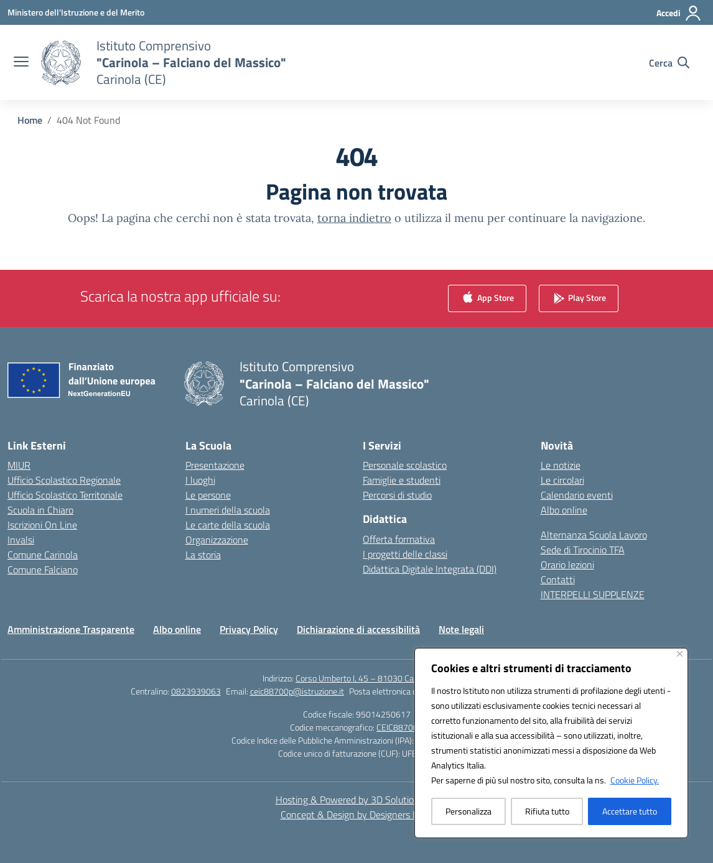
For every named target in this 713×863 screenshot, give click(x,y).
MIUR (18, 465)
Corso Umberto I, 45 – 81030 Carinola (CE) (373, 678)
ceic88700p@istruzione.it (297, 691)
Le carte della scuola (227, 524)
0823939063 (196, 691)
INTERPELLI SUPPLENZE (593, 594)
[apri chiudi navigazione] (21, 62)
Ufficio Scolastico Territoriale (65, 494)
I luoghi (200, 480)
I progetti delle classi (405, 554)
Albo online (564, 509)
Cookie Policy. (634, 780)
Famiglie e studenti (401, 480)
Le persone (208, 494)
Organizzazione (216, 539)
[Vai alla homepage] (191, 62)
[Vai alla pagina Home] (29, 120)
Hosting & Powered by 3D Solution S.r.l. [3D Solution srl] (357, 799)
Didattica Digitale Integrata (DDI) (429, 568)
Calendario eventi (577, 494)
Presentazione (215, 465)
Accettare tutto (629, 811)
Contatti (558, 579)
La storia (203, 554)
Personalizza (468, 811)
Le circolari (562, 480)
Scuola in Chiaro (40, 509)
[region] (551, 743)
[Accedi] (679, 13)
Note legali (461, 629)
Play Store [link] (578, 299)
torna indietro (354, 218)
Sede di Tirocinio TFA (583, 549)
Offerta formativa (399, 539)
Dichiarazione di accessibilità (358, 629)
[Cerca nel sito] (669, 63)
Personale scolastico (405, 465)
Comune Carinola (42, 554)
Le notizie (560, 465)
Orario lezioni (567, 564)
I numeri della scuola (227, 509)
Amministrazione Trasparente (70, 629)
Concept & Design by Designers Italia (357, 814)
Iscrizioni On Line (42, 524)
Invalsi (20, 539)
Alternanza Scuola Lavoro (594, 534)
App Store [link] (487, 299)
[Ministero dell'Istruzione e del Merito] (75, 12)
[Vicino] (680, 654)
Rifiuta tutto (547, 811)
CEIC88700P (399, 727)
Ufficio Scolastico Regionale (64, 480)
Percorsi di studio (397, 494)
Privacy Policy (249, 629)
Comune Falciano (42, 569)
